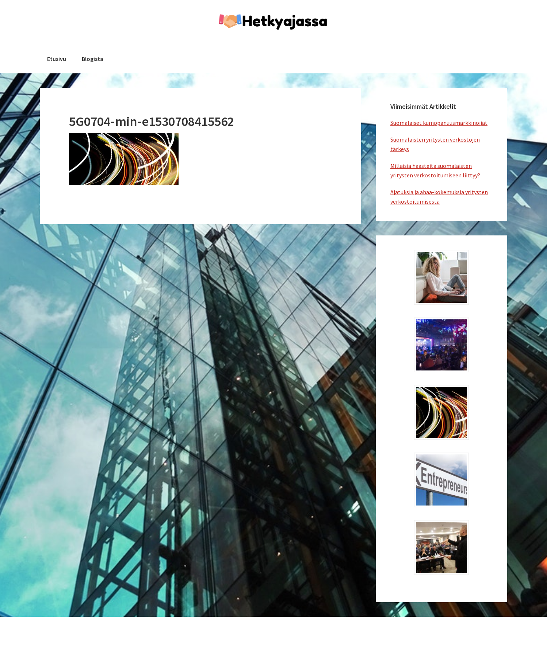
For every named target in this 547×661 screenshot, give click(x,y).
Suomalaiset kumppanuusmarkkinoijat (438, 122)
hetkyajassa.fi (273, 21)
